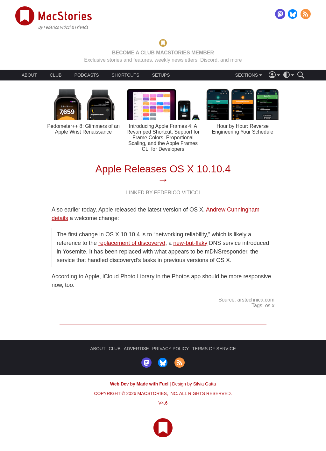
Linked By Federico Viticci (163, 192)
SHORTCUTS (125, 75)
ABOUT (29, 75)
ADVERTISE (136, 348)
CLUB (55, 75)
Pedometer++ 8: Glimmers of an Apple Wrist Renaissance (83, 129)
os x (269, 305)
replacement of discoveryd (131, 243)
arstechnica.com (256, 299)
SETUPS (161, 75)
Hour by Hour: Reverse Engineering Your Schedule (242, 129)
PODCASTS (86, 75)
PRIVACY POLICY (170, 348)
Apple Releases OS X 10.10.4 (162, 169)
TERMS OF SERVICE (214, 348)
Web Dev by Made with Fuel (139, 383)
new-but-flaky (190, 243)
